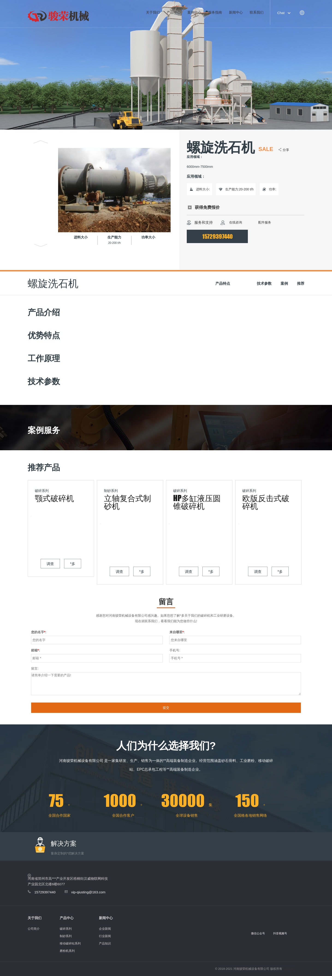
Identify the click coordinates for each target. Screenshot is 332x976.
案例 (284, 283)
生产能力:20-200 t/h (239, 189)
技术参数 (264, 283)
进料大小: (203, 189)
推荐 (300, 283)
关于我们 (153, 12)
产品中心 (174, 12)
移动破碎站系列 (70, 943)
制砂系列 (66, 936)
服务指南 (215, 12)
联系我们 (257, 12)
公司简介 (34, 928)
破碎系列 (66, 928)
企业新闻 (105, 928)
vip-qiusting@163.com (88, 892)
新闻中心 (236, 12)
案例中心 (194, 12)
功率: (272, 189)
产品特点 (222, 283)
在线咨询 (231, 223)
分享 (286, 150)
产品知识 (105, 943)
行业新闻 (105, 936)
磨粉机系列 (67, 951)
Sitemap (288, 968)
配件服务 (260, 223)
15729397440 (217, 236)
